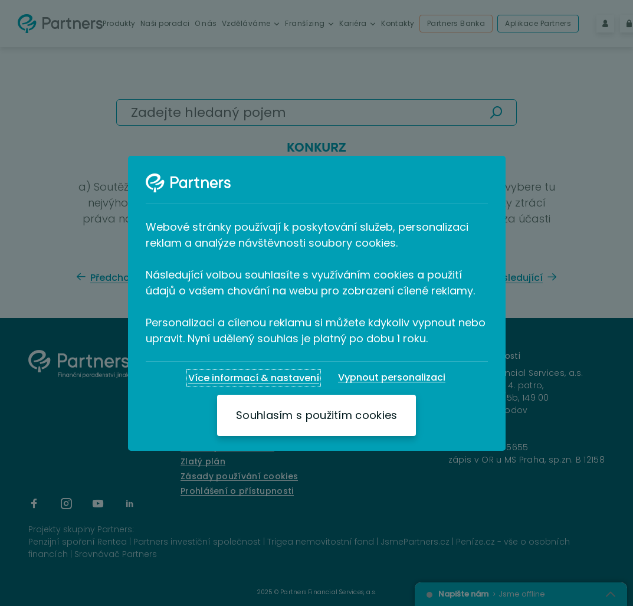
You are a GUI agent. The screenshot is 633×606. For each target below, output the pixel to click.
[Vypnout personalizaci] (391, 377)
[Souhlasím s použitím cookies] (316, 415)
